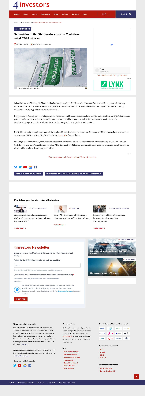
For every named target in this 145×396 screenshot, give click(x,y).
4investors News (69, 360)
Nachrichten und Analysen (27, 22)
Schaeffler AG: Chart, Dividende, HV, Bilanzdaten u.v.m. (74, 173)
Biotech (85, 14)
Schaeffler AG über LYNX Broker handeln (112, 85)
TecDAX (103, 358)
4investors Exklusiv (70, 354)
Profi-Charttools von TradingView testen (112, 75)
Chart (60, 135)
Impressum (40, 383)
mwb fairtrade (69, 368)
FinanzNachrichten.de (71, 363)
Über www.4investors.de (25, 383)
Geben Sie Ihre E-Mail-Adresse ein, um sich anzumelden (37, 260)
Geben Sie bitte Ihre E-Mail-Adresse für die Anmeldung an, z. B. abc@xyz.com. (38, 270)
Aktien (26, 14)
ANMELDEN (21, 299)
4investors (16, 22)
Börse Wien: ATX (106, 368)
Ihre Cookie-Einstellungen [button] (67, 383)
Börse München (69, 366)
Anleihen (35, 14)
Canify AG (75, 208)
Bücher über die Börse (71, 351)
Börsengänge (45, 14)
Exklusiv (17, 14)
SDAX (102, 355)
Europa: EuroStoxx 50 (107, 371)
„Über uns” (24, 344)
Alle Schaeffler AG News (28, 173)
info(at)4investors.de (22, 356)
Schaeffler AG (24, 29)
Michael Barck (40, 44)
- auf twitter (47, 44)
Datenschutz (51, 383)
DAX (102, 349)
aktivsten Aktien (67, 336)
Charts (56, 14)
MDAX (102, 352)
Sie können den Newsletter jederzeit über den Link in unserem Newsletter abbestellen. (36, 280)
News (66, 135)
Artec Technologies (39, 208)
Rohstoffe (75, 14)
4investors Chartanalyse (72, 357)
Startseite (11, 383)
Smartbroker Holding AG (120, 208)
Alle (104, 14)
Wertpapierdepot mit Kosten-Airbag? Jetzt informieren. (73, 157)
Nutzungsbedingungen (65, 291)
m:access (65, 14)
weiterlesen (19, 227)
